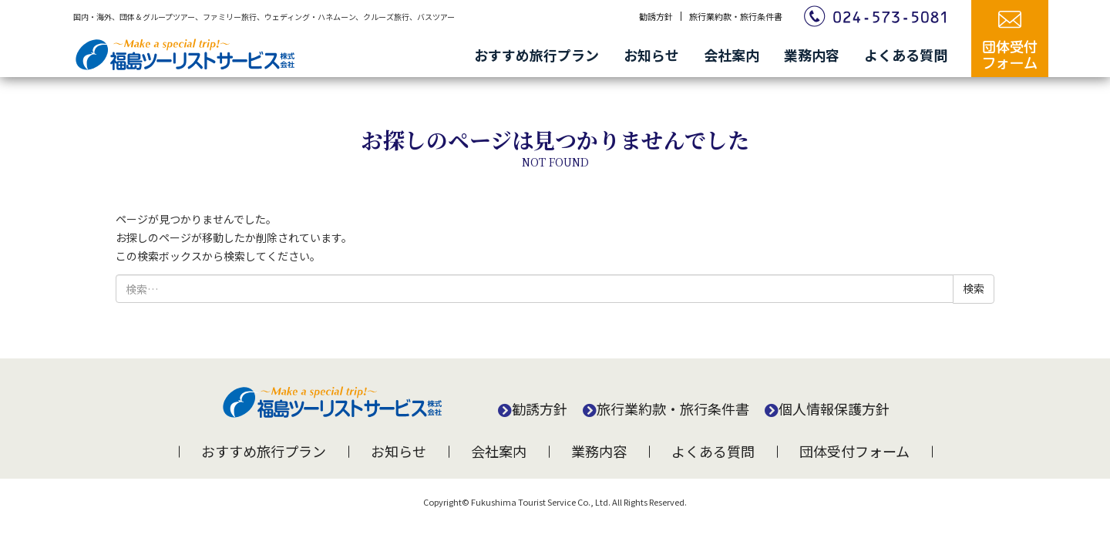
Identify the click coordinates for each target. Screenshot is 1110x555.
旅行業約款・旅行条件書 (735, 16)
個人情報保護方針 (834, 409)
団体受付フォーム (854, 451)
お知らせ (651, 55)
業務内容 (811, 55)
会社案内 (731, 55)
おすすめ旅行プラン (536, 55)
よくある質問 (905, 55)
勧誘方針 (656, 16)
